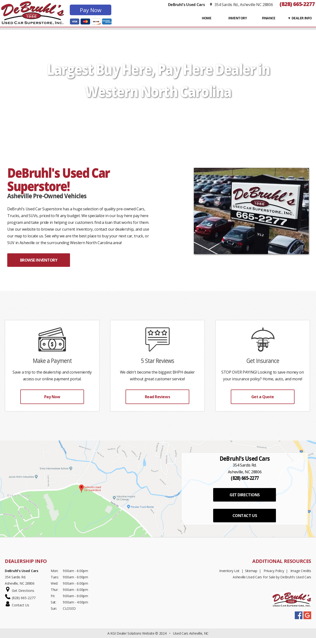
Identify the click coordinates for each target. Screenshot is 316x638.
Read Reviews (157, 396)
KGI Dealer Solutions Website (132, 633)
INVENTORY (237, 18)
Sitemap (251, 570)
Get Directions (23, 590)
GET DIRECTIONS (245, 494)
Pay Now (90, 10)
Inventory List (229, 570)
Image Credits (300, 570)
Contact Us (20, 605)
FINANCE (268, 18)
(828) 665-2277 (297, 3)
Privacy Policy (274, 570)
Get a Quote (262, 396)
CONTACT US (244, 515)
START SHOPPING (158, 114)
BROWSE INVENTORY (38, 260)
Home (206, 18)
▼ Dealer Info (300, 18)
